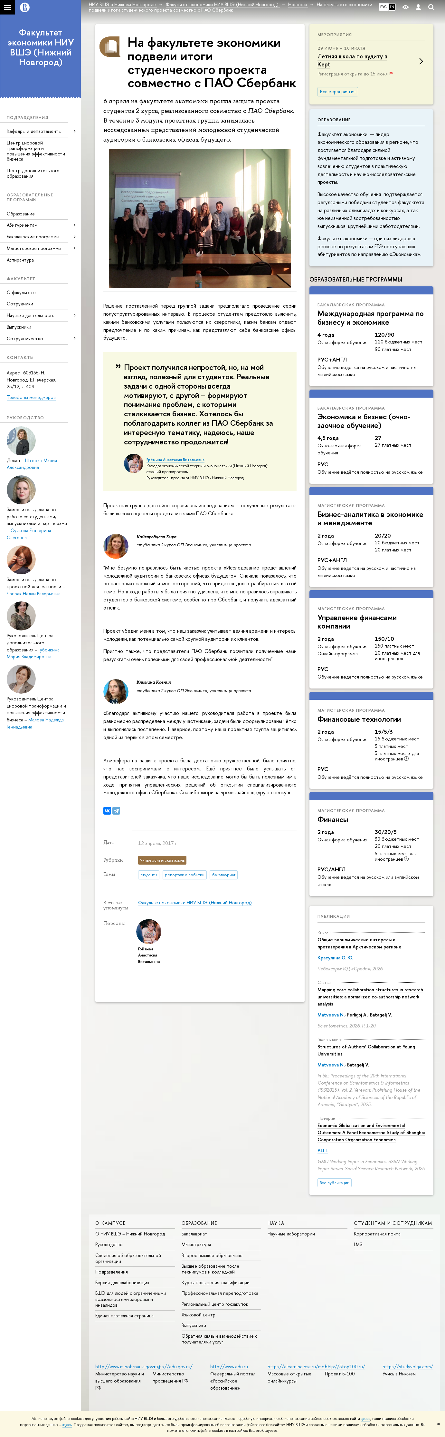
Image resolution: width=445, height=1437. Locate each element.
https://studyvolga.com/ (408, 1366)
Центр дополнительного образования (33, 173)
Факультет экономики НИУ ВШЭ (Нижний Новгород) (40, 47)
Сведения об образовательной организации (128, 1258)
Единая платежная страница (124, 1316)
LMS (358, 1244)
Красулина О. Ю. (335, 958)
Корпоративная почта (377, 1234)
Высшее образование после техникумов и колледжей (210, 1269)
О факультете (21, 292)
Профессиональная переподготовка (220, 1293)
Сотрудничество (25, 338)
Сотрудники (20, 304)
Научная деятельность (30, 315)
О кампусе (110, 1223)
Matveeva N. (331, 1015)
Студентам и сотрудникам (393, 1223)
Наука (276, 1223)
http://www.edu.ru (229, 1366)
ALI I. (322, 1150)
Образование (21, 214)
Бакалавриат (194, 1234)
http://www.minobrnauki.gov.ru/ (127, 1366)
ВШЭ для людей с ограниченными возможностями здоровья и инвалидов (130, 1299)
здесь (365, 1418)
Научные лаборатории (291, 1234)
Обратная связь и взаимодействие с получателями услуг (219, 1339)
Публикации (333, 916)
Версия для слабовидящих (122, 1282)
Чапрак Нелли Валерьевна (34, 593)
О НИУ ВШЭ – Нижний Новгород (130, 1234)
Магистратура (196, 1244)
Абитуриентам (22, 225)
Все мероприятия (337, 91)
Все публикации (334, 1182)
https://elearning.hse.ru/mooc (299, 1366)
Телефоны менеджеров (31, 397)
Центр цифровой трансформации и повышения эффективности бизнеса (36, 151)
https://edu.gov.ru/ (173, 1366)
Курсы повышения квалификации (216, 1282)
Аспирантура (20, 260)
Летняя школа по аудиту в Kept (352, 60)
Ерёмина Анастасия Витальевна (175, 459)
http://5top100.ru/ (345, 1366)
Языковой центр (198, 1315)
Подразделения (111, 1272)
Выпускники (19, 327)
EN (392, 7)
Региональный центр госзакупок (215, 1304)
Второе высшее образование (212, 1255)
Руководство (109, 1244)
